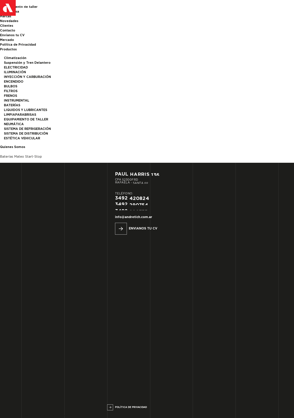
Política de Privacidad (18, 44)
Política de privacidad (131, 407)
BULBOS (10, 86)
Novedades (9, 21)
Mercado (7, 40)
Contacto (7, 30)
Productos (8, 49)
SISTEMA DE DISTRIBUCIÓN (26, 133)
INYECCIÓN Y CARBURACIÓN (27, 77)
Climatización (15, 58)
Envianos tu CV (143, 228)
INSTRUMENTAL (16, 100)
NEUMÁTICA (14, 124)
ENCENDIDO (13, 81)
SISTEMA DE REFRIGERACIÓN (27, 129)
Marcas (5, 16)
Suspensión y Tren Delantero (27, 62)
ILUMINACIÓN (15, 72)
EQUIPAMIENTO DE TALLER (26, 119)
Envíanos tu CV (12, 35)
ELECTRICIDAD (16, 67)
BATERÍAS (12, 105)
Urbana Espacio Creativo (54, 415)
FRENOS (10, 95)
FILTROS (11, 91)
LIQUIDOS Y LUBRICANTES (25, 110)
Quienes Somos (12, 147)
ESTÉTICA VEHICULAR (22, 138)
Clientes (6, 25)
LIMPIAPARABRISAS (20, 114)
